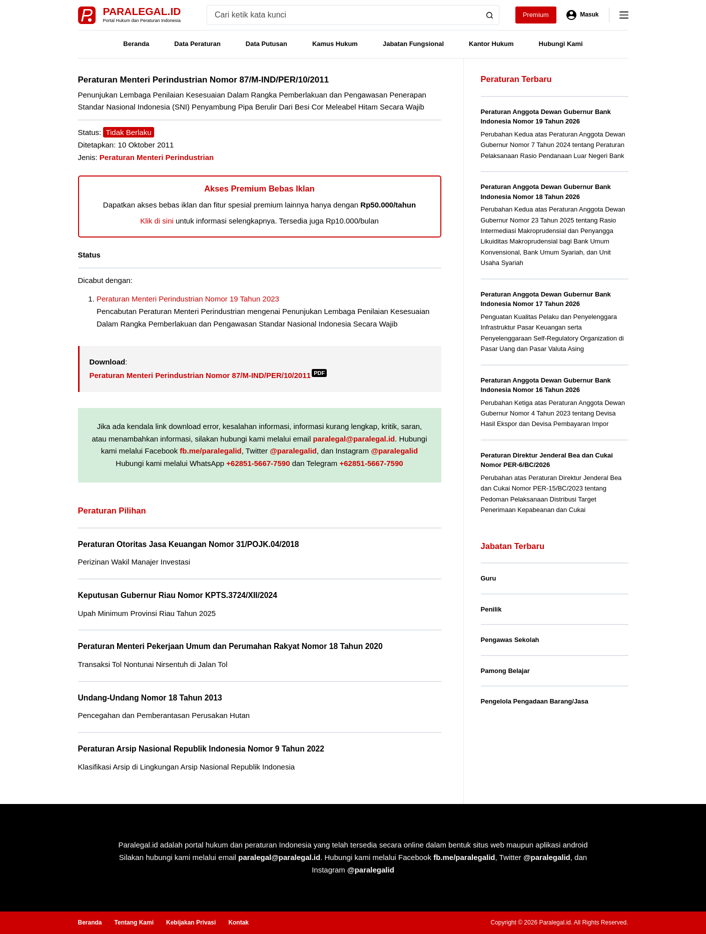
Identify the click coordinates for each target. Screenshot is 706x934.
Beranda (136, 44)
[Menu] (623, 15)
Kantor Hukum (491, 44)
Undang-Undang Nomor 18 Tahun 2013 (150, 698)
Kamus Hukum (335, 44)
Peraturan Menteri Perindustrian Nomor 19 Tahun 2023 (188, 298)
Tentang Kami (134, 922)
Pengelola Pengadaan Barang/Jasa (534, 701)
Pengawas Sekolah (510, 640)
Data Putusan (266, 44)
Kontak (238, 922)
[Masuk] (582, 15)
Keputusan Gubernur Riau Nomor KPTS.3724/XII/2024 (177, 595)
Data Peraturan (197, 44)
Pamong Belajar (505, 670)
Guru (488, 578)
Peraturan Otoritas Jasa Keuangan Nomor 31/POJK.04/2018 (188, 544)
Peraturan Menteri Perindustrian (157, 157)
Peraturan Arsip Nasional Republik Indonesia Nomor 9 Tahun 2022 (201, 748)
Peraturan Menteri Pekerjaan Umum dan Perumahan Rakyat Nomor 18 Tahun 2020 (230, 646)
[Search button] (489, 15)
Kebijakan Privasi (191, 922)
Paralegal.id (142, 11)
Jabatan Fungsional (413, 44)
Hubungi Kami (561, 44)
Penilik (491, 609)
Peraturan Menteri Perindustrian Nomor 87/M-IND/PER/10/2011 (208, 375)
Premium (536, 14)
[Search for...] (343, 15)
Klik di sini (157, 220)
